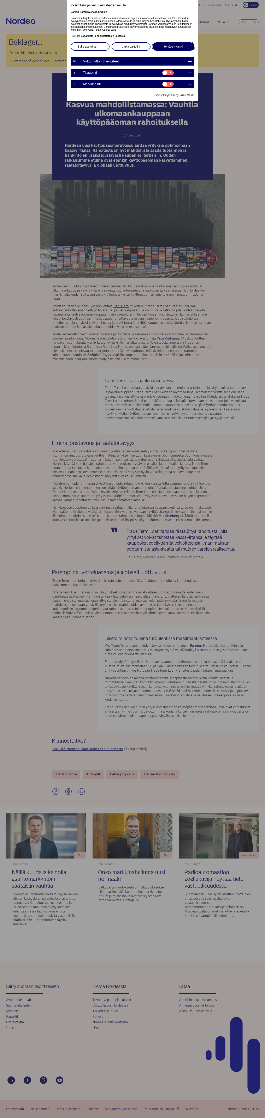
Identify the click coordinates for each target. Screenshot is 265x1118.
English (102, 12)
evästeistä (87, 36)
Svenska (92, 12)
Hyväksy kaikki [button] (173, 46)
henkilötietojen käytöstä (110, 36)
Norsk (83, 12)
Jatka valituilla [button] (131, 46)
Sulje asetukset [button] (87, 46)
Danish (75, 12)
